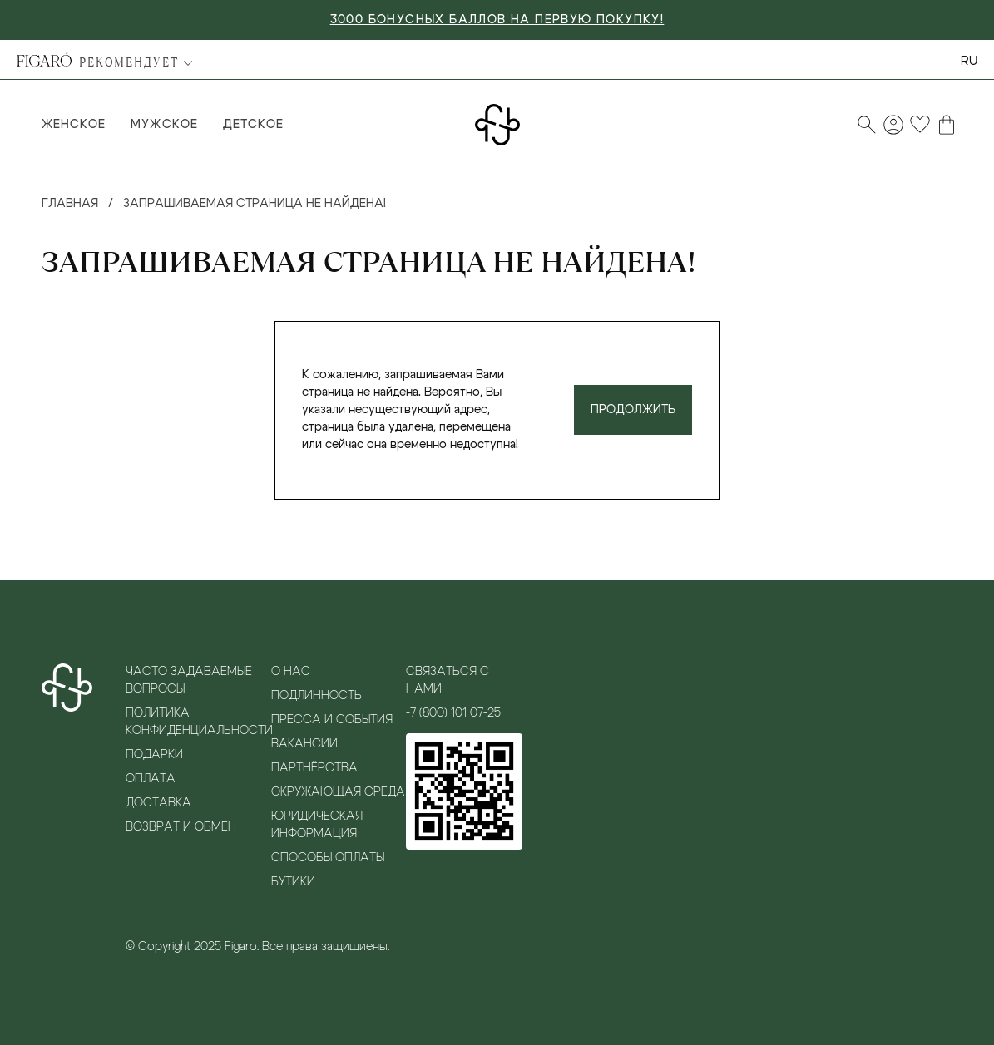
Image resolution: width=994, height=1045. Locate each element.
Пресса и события (332, 720)
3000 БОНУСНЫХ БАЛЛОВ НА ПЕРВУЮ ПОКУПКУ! (497, 20)
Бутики (293, 882)
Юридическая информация (317, 825)
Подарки (154, 755)
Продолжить (633, 410)
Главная (70, 203)
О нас (290, 672)
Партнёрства (314, 768)
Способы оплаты (327, 858)
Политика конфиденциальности (198, 722)
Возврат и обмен (181, 827)
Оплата (151, 779)
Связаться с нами (447, 680)
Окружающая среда (338, 792)
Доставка (158, 803)
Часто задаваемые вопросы (189, 680)
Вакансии (304, 744)
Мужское (164, 125)
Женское (74, 125)
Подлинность (316, 696)
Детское (253, 125)
